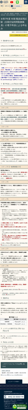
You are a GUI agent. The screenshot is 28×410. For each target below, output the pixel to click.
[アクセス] (20, 393)
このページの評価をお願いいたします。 (18, 35)
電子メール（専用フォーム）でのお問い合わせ (12, 375)
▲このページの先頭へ (13, 381)
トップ (2, 13)
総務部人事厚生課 (6, 370)
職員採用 (12, 13)
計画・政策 (6, 13)
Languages (19, 5)
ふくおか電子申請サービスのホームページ (12, 153)
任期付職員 (17, 13)
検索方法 (14, 8)
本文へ (2, 5)
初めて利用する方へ (11, 161)
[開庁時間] (5, 401)
